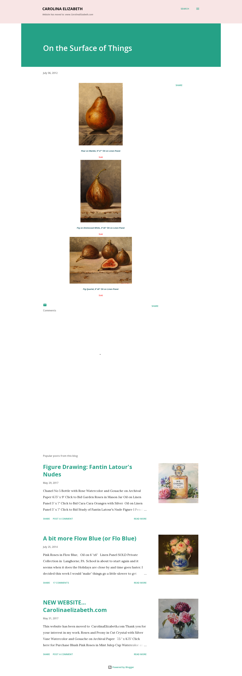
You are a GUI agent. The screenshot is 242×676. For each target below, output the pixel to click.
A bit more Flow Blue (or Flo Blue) (89, 538)
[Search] (185, 9)
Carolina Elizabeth (62, 8)
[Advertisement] (95, 415)
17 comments (61, 582)
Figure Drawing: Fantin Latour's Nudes (87, 470)
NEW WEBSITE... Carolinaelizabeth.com (75, 606)
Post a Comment (63, 518)
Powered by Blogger (121, 667)
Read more (140, 518)
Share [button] (179, 85)
